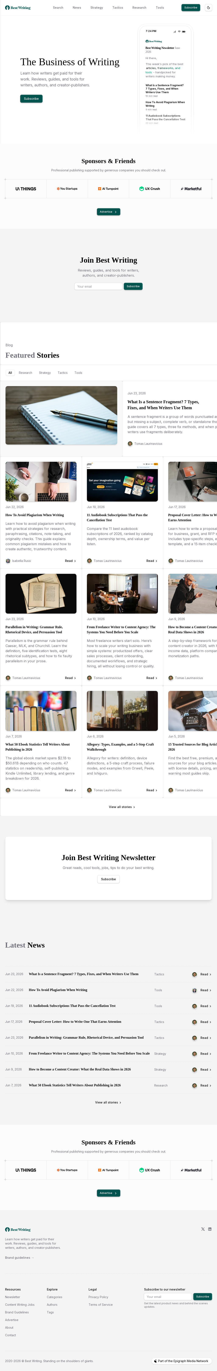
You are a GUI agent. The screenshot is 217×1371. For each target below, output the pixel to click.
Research (139, 7)
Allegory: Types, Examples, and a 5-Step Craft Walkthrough (120, 747)
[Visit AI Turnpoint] (108, 188)
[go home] (18, 1229)
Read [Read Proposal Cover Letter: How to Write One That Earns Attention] (206, 1022)
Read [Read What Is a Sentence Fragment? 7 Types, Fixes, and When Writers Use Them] (206, 974)
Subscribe (190, 7)
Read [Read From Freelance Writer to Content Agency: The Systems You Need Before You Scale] (206, 1053)
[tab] (10, 373)
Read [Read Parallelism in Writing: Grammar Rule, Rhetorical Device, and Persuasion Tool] (206, 1038)
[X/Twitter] (203, 1243)
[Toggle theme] (208, 7)
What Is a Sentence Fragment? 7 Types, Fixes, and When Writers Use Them (163, 404)
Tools (160, 7)
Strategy (96, 7)
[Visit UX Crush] (149, 188)
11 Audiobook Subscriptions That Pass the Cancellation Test (117, 517)
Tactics (117, 7)
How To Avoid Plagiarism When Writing (35, 515)
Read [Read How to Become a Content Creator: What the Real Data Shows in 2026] (206, 1069)
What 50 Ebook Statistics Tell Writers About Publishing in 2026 (38, 747)
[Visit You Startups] (67, 188)
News (77, 7)
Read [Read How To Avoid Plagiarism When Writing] (206, 990)
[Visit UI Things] (25, 188)
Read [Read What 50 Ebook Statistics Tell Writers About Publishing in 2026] (206, 1085)
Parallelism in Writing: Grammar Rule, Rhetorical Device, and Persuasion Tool (34, 629)
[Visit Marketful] (191, 188)
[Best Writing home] (18, 7)
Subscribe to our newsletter (164, 1289)
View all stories (122, 807)
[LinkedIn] (210, 1243)
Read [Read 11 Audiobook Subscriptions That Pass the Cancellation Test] (206, 1006)
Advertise (108, 212)
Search (58, 7)
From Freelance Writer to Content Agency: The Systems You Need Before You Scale (121, 629)
